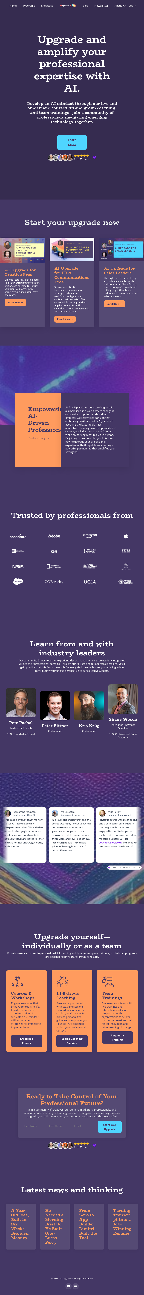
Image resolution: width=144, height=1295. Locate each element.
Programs (29, 5)
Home (13, 5)
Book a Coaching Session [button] (72, 1041)
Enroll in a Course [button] (26, 1041)
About (120, 5)
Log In (132, 5)
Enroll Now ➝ (15, 302)
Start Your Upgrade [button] (110, 1127)
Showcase (47, 5)
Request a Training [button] (117, 1037)
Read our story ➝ (38, 438)
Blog (85, 5)
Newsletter (101, 5)
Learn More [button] (72, 142)
